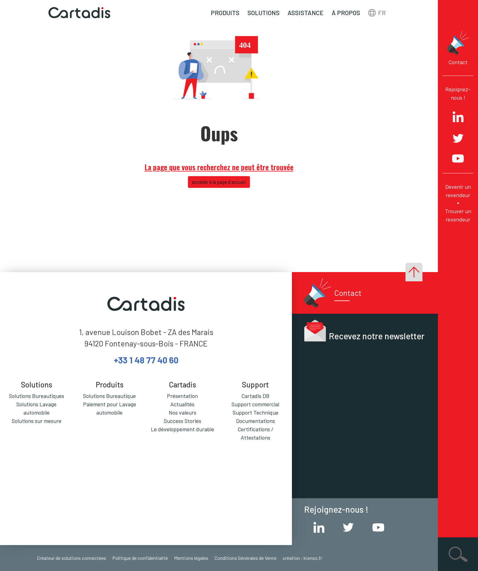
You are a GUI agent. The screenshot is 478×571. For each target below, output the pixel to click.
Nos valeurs (182, 412)
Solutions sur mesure (36, 420)
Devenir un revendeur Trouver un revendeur (458, 203)
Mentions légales (191, 558)
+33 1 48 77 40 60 (146, 360)
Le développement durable (182, 429)
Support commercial (255, 404)
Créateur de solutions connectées (71, 558)
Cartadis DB (255, 395)
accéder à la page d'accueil (219, 182)
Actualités (182, 404)
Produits (225, 12)
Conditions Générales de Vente (245, 558)
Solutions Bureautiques (36, 395)
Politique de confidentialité (140, 558)
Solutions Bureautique (109, 395)
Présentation (182, 395)
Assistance (306, 12)
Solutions (263, 12)
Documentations (255, 420)
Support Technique (255, 412)
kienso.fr (313, 558)
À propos (346, 12)
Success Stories (182, 420)
